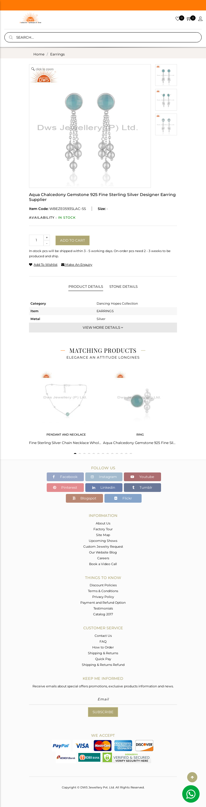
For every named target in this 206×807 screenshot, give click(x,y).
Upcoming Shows (103, 541)
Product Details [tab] (85, 286)
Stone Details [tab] (123, 286)
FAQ (103, 641)
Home (38, 54)
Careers (103, 558)
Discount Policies (103, 585)
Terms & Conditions (103, 591)
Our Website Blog (103, 552)
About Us (103, 523)
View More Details (103, 327)
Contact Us (103, 636)
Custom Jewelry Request (103, 546)
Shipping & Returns (103, 653)
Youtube (142, 477)
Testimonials (103, 608)
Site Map (103, 535)
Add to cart (72, 240)
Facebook (65, 477)
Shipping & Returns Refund (103, 665)
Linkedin (103, 487)
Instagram (104, 477)
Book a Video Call (103, 564)
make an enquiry (76, 265)
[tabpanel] (66, 405)
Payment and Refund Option (103, 603)
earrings (57, 54)
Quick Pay (103, 659)
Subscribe (103, 712)
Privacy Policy (103, 597)
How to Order (103, 647)
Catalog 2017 (103, 614)
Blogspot (84, 498)
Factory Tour (103, 529)
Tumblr (142, 487)
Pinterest (65, 487)
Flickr (123, 498)
